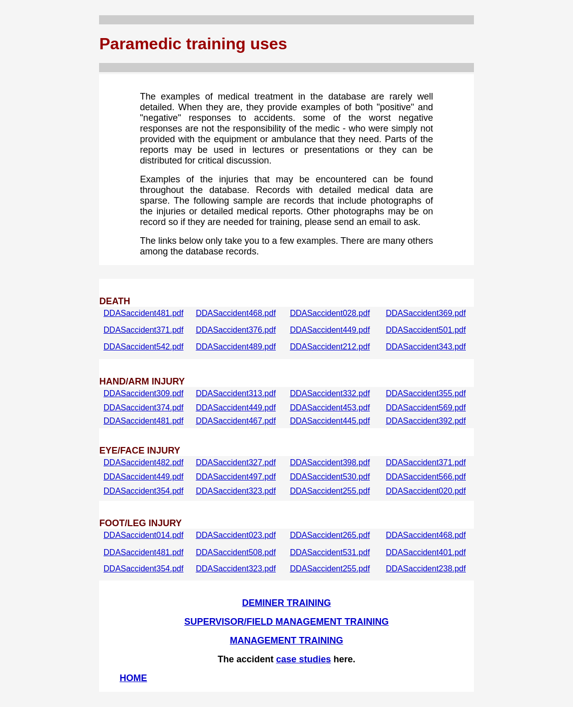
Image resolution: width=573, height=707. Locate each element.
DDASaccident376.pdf (235, 330)
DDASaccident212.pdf (330, 346)
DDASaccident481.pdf (143, 313)
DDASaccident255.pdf (330, 491)
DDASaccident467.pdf (235, 420)
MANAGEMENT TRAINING (286, 640)
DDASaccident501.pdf (426, 330)
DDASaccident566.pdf (426, 476)
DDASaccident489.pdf (235, 346)
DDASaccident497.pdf (235, 476)
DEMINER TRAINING (286, 603)
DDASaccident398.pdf (330, 462)
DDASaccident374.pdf (143, 407)
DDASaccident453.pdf (330, 407)
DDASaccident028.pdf (330, 313)
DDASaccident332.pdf (330, 393)
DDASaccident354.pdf (143, 491)
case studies (303, 659)
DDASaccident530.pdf (330, 476)
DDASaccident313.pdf (235, 393)
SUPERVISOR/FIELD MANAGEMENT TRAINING (286, 622)
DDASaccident (130, 535)
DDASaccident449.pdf (330, 330)
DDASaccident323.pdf (235, 491)
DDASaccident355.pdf (426, 393)
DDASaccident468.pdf (235, 313)
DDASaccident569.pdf (426, 407)
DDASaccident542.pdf (143, 346)
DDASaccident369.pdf (426, 313)
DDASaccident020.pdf (426, 491)
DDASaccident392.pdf (426, 420)
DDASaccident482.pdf (143, 462)
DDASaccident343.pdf (426, 346)
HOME (133, 678)
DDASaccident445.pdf (330, 420)
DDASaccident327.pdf (235, 462)
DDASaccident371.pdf (143, 330)
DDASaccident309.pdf (143, 393)
